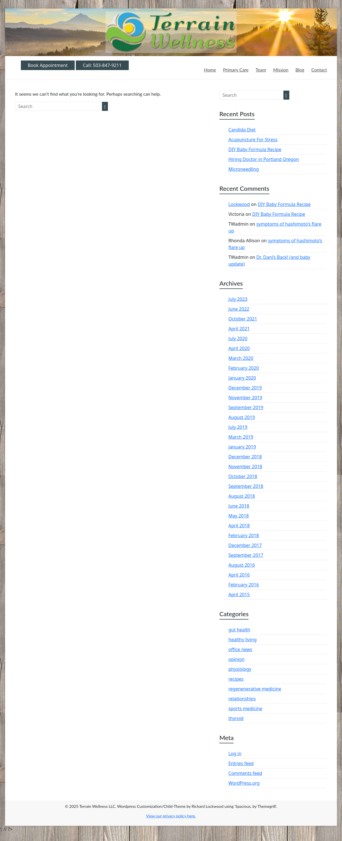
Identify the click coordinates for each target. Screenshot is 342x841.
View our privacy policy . (171, 815)
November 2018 (245, 466)
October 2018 (242, 476)
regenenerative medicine (254, 689)
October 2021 (242, 319)
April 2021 (239, 329)
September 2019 (245, 407)
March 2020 (240, 358)
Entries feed (241, 763)
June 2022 (238, 309)
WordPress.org (244, 783)
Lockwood (239, 204)
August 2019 (241, 417)
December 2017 (245, 545)
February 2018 (243, 535)
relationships (242, 699)
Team (261, 69)
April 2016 (239, 575)
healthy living (242, 639)
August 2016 (241, 565)
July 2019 (237, 427)
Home (210, 69)
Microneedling (243, 169)
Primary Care (236, 69)
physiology (239, 669)
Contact (319, 69)
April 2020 (239, 348)
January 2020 (242, 378)
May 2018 (238, 516)
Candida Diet (242, 130)
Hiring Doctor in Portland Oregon (263, 159)
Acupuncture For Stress (252, 139)
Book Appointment (48, 65)
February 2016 (243, 585)
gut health (239, 630)
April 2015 (239, 594)
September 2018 (245, 486)
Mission (280, 69)
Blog (300, 69)
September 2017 (245, 555)
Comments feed (245, 773)
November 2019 (245, 397)
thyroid (236, 718)
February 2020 (243, 368)
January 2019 (242, 447)
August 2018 (241, 496)
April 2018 (239, 525)
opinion (236, 659)
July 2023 (237, 299)
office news (240, 649)
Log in (234, 753)
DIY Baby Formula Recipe (254, 149)
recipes (236, 679)
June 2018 (238, 506)
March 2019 (240, 437)
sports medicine (245, 708)
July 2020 (237, 338)
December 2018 (245, 457)
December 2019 (245, 388)
